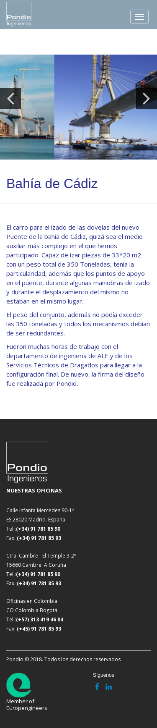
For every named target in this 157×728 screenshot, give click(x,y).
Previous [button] (10, 98)
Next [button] (146, 98)
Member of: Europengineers (26, 692)
